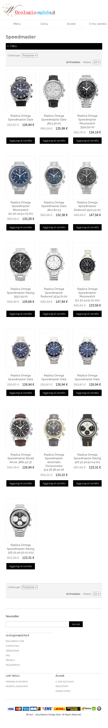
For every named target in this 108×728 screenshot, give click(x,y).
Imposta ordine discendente (41, 55)
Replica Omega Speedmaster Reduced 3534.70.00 (54, 292)
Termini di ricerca (17, 681)
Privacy (10, 660)
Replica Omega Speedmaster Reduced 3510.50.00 (87, 206)
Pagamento (13, 665)
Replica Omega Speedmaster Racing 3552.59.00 (20, 292)
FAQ (8, 655)
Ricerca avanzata (17, 686)
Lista (97, 55)
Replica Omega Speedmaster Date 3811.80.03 (54, 206)
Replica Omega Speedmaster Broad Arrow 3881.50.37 (21, 458)
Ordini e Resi (63, 691)
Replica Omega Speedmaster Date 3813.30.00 (54, 119)
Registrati (62, 686)
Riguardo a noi (15, 641)
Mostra (87, 62)
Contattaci (12, 646)
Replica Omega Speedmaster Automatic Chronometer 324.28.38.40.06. (54, 462)
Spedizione (12, 650)
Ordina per (14, 55)
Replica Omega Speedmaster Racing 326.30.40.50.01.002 (20, 548)
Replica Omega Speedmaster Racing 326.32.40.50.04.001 (87, 458)
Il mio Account (65, 681)
